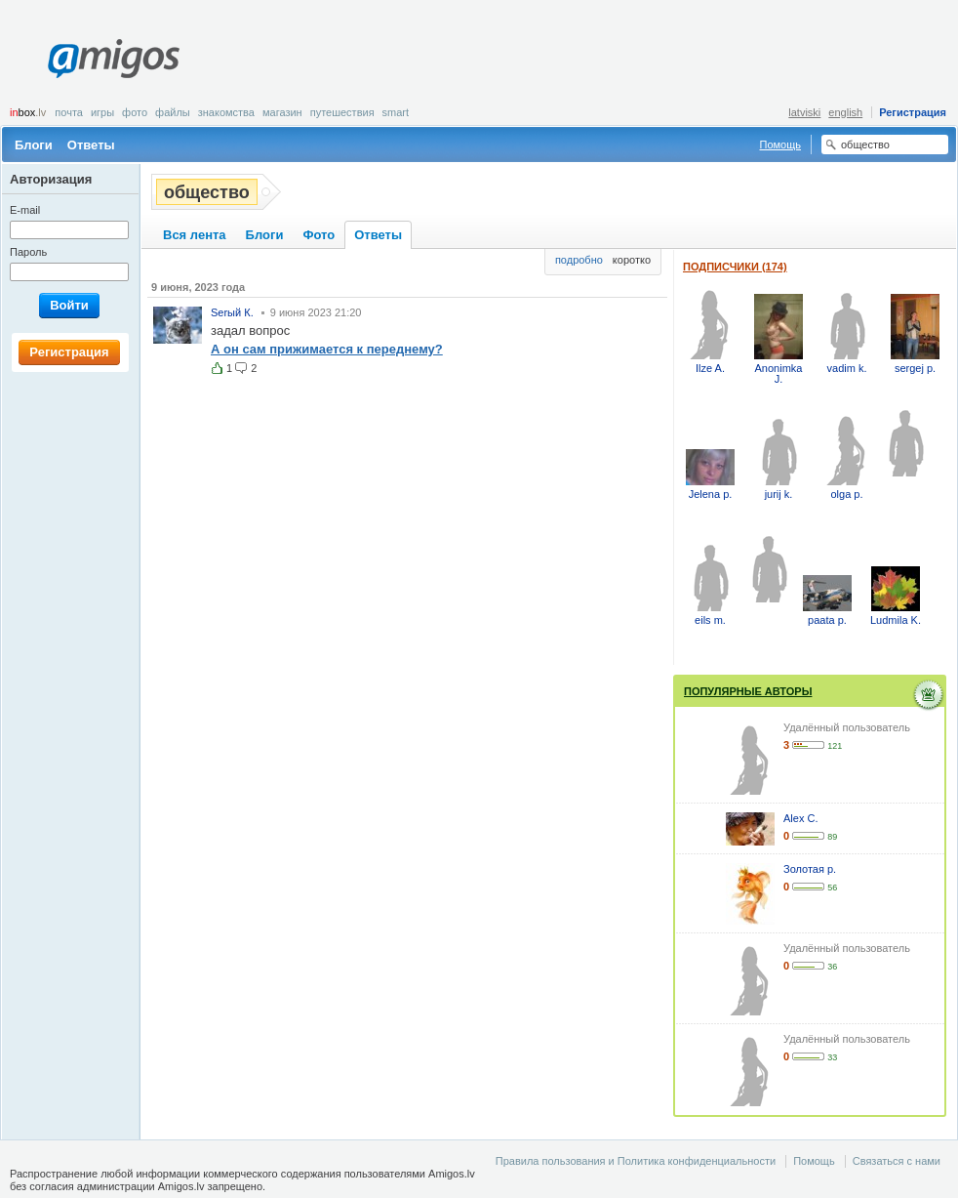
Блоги (34, 145)
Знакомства (226, 112)
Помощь (781, 144)
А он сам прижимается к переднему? (327, 349)
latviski (804, 112)
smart (396, 112)
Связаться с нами (896, 1161)
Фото (134, 112)
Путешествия (342, 112)
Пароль (28, 252)
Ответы (91, 145)
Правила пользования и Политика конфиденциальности (636, 1161)
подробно (579, 260)
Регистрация (912, 112)
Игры (102, 112)
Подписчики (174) (735, 266)
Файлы (172, 112)
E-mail (25, 210)
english (845, 112)
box (28, 112)
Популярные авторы (748, 691)
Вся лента (194, 234)
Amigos (114, 58)
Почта (69, 112)
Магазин (282, 112)
